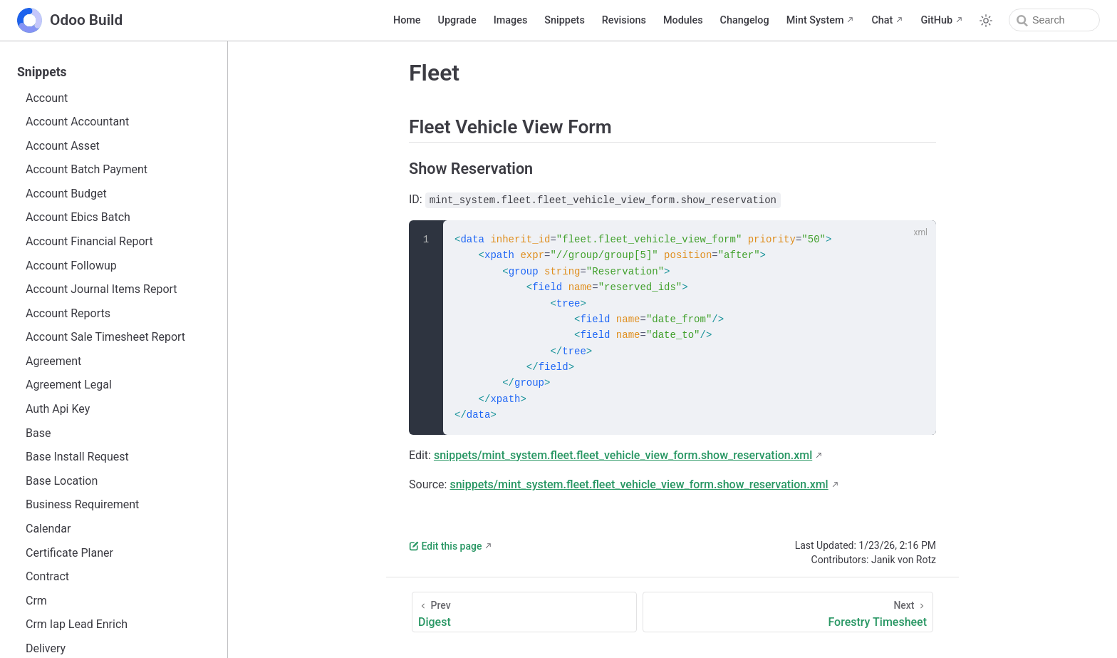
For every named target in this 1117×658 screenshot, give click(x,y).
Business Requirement (82, 504)
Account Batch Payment (86, 169)
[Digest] (524, 612)
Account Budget (66, 193)
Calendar (48, 528)
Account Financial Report (89, 241)
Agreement (53, 361)
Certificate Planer (69, 553)
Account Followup (71, 265)
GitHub (936, 20)
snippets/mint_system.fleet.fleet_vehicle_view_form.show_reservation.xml (623, 455)
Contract (47, 576)
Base (38, 433)
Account (47, 98)
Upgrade (457, 20)
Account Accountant (77, 121)
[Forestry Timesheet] (788, 612)
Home (407, 20)
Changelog (744, 20)
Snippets (564, 20)
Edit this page (445, 546)
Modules (683, 20)
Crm (36, 600)
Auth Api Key (58, 409)
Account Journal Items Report (101, 289)
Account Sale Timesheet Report (105, 337)
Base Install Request (77, 456)
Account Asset (63, 146)
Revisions (624, 20)
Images (511, 20)
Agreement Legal (69, 384)
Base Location (62, 481)
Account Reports (68, 313)
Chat (882, 20)
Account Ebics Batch (78, 217)
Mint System (815, 20)
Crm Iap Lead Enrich (77, 624)
